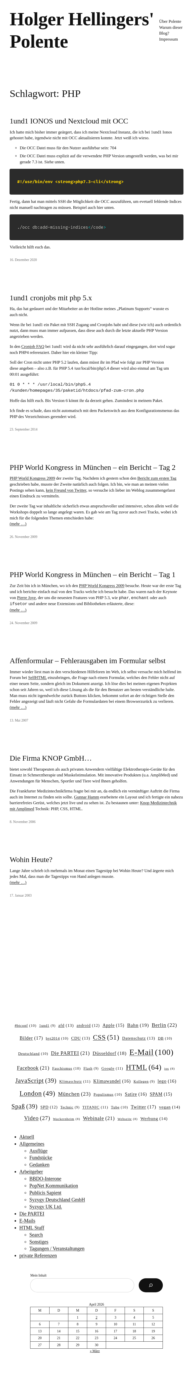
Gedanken (39, 1164)
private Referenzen (38, 1255)
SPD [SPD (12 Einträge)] (49, 1107)
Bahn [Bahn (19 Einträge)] (138, 1025)
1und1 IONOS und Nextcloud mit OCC (69, 121)
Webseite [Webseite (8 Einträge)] (128, 1119)
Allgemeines (31, 1144)
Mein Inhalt (38, 1275)
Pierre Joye (26, 598)
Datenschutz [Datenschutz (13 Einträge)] (138, 1038)
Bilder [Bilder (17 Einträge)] (31, 1038)
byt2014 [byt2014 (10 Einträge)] (57, 1038)
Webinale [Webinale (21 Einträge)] (99, 1118)
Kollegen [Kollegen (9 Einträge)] (144, 1081)
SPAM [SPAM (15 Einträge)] (161, 1094)
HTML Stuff (31, 1227)
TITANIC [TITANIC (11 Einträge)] (95, 1107)
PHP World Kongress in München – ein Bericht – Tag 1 (92, 574)
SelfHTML (37, 677)
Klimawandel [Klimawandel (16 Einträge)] (112, 1081)
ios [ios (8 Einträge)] (169, 1068)
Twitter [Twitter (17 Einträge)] (143, 1107)
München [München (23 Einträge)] (74, 1094)
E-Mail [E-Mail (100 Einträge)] (151, 1052)
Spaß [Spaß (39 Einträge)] (25, 1106)
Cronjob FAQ (32, 346)
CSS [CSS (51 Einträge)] (106, 1037)
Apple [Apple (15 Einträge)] (113, 1025)
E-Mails (27, 1220)
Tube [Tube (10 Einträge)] (119, 1107)
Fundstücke (40, 1157)
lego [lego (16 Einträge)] (167, 1081)
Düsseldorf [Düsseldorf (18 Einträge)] (110, 1053)
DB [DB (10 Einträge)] (165, 1038)
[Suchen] (151, 1285)
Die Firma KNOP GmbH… (51, 758)
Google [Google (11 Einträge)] (112, 1068)
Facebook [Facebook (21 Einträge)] (33, 1068)
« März (95, 1351)
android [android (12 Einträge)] (88, 1026)
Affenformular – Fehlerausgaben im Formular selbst (88, 660)
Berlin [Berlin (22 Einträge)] (164, 1025)
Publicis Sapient (45, 1192)
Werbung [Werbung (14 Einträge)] (154, 1118)
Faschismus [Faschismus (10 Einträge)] (66, 1068)
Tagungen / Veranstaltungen (56, 1248)
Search (36, 1234)
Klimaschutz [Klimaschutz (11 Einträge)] (74, 1081)
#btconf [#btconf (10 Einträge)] (25, 1026)
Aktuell (26, 1137)
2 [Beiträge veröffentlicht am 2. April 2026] (96, 1317)
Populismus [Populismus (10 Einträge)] (107, 1094)
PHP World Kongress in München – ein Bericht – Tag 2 (92, 467)
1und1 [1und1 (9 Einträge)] (47, 1025)
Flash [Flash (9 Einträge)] (91, 1068)
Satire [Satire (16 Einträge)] (136, 1094)
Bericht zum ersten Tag (156, 478)
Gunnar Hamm (86, 797)
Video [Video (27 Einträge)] (37, 1118)
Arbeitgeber (31, 1171)
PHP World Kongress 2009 (32, 478)
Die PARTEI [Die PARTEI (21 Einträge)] (70, 1053)
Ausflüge (38, 1151)
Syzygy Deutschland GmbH (57, 1199)
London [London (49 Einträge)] (37, 1093)
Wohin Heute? (31, 859)
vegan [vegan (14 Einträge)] (169, 1107)
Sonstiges (39, 1241)
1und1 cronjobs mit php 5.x (51, 298)
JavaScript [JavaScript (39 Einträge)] (36, 1080)
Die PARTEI (31, 1213)
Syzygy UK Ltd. (45, 1206)
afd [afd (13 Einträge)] (66, 1025)
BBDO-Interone (45, 1178)
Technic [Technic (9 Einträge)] (69, 1107)
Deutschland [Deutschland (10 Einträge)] (33, 1054)
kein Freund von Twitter (66, 490)
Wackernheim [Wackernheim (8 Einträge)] (66, 1119)
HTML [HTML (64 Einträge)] (144, 1067)
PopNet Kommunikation (53, 1185)
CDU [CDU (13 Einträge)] (80, 1038)
